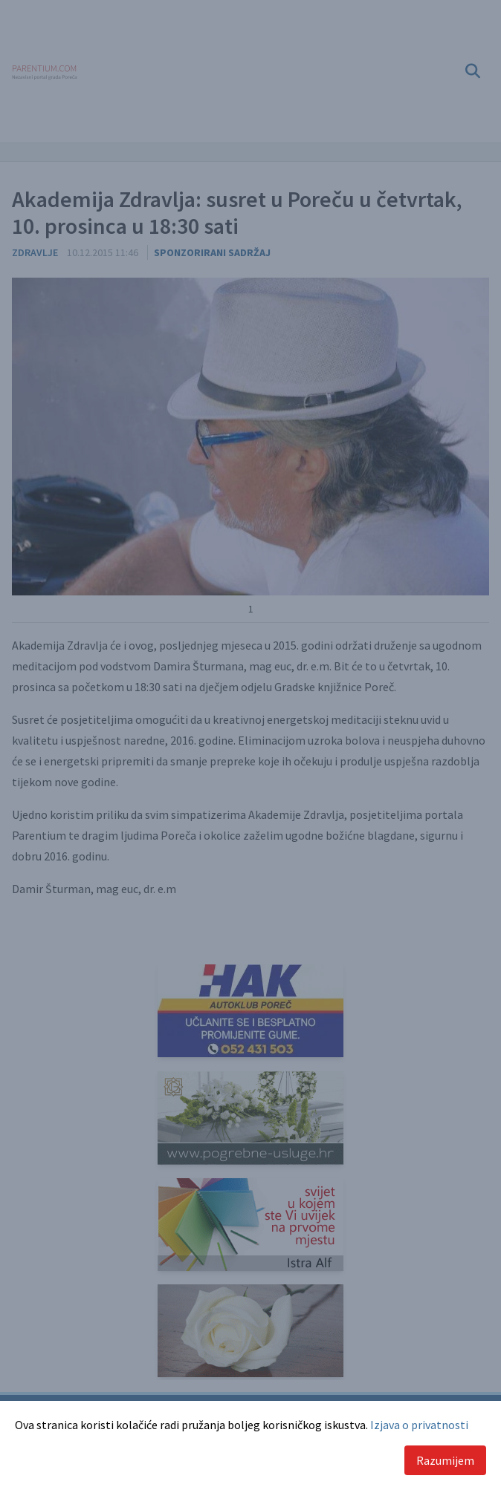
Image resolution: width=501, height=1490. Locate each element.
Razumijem (445, 1460)
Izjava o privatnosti (419, 1424)
